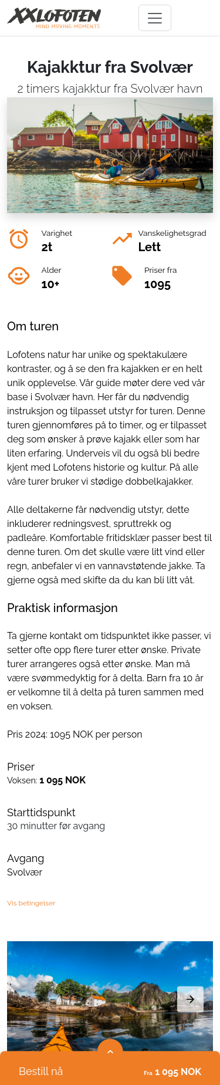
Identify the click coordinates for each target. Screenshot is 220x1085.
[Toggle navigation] (154, 18)
